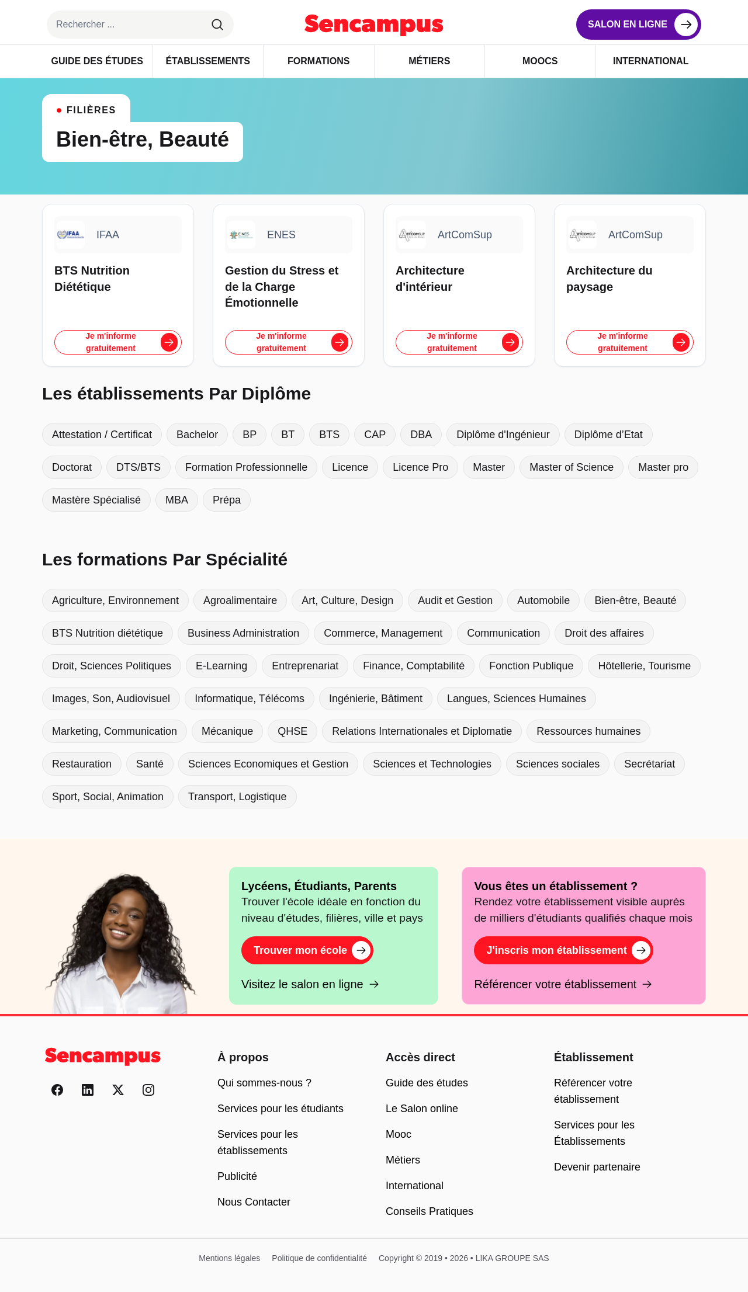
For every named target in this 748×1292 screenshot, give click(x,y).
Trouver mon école (312, 950)
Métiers (429, 61)
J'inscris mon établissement (568, 950)
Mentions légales (229, 1258)
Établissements (207, 61)
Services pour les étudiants (280, 1108)
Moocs (539, 61)
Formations (318, 61)
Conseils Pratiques (429, 1211)
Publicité (237, 1176)
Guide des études (427, 1083)
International (650, 61)
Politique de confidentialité (319, 1258)
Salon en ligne (627, 24)
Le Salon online (422, 1108)
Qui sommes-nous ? (264, 1083)
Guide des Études (97, 61)
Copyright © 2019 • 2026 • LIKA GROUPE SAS (464, 1258)
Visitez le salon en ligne (310, 984)
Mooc (398, 1134)
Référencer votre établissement (563, 984)
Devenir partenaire (597, 1167)
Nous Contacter (253, 1202)
